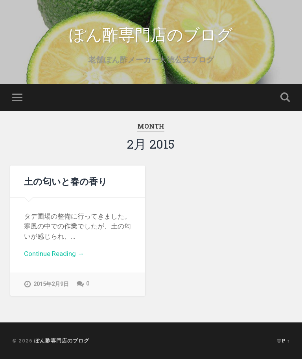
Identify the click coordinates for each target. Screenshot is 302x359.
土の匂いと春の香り (65, 181)
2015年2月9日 (51, 284)
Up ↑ (283, 340)
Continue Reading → (54, 254)
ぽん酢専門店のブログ (151, 34)
